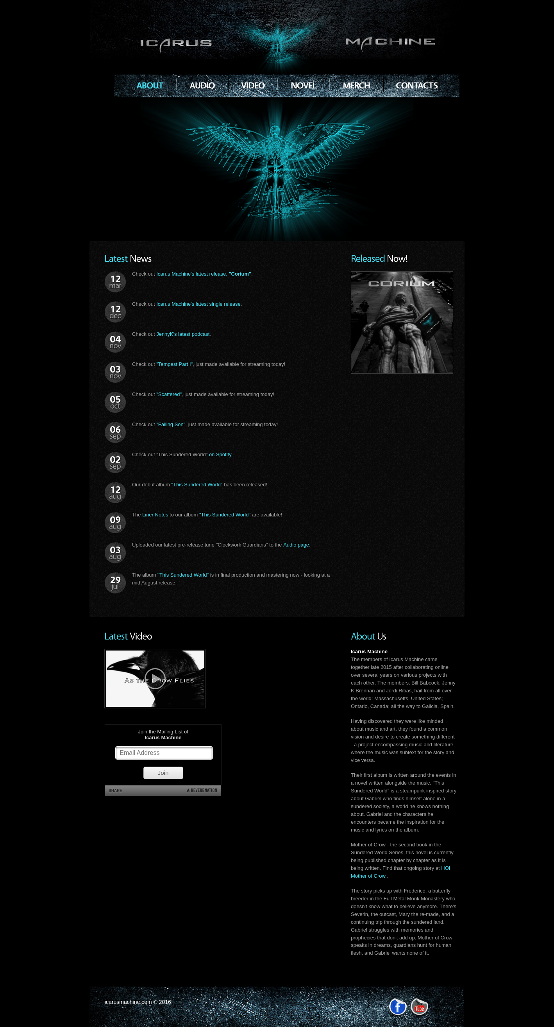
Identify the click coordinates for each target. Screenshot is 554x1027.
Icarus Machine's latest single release (198, 304)
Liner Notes (155, 515)
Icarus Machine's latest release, (203, 274)
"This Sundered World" (196, 485)
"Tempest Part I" (174, 364)
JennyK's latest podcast (182, 334)
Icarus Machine (289, 44)
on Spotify (220, 454)
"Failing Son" (170, 424)
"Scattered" (169, 394)
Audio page (296, 545)
